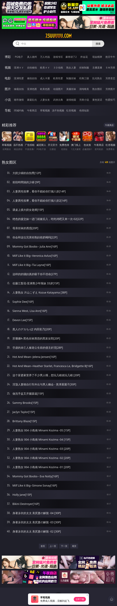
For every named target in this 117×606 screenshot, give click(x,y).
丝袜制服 (84, 67)
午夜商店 (32, 110)
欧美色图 (45, 89)
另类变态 (110, 78)
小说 (8, 100)
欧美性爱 (58, 78)
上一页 (53, 546)
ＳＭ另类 (110, 67)
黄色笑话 (97, 99)
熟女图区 (97, 89)
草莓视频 (45, 110)
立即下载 (80, 599)
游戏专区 (58, 57)
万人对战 (45, 57)
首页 (43, 546)
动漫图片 (58, 89)
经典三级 (84, 78)
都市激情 (19, 99)
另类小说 (84, 99)
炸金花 (84, 57)
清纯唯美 (84, 89)
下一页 (64, 546)
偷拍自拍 (32, 78)
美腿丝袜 (71, 89)
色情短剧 (84, 110)
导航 (8, 110)
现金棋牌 (97, 57)
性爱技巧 (110, 99)
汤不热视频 (58, 110)
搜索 (98, 43)
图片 (8, 89)
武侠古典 (58, 99)
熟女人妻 (71, 67)
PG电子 (19, 57)
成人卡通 (45, 78)
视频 (8, 67)
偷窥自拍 (19, 89)
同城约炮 (19, 110)
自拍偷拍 (32, 67)
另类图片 (110, 89)
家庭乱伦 (32, 99)
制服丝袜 (71, 78)
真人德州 (32, 57)
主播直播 (97, 67)
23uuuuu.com (58, 36)
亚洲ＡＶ (19, 67)
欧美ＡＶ (45, 67)
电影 (8, 78)
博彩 (8, 57)
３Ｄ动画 (58, 67)
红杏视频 (71, 110)
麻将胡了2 (71, 57)
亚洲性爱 (19, 78)
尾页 (74, 546)
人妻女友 (45, 99)
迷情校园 (71, 99)
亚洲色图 (32, 89)
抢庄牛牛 (110, 57)
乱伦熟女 (97, 78)
